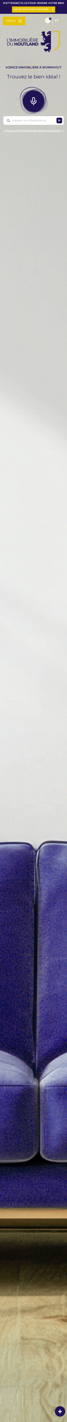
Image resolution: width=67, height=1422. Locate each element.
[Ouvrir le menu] (14, 21)
